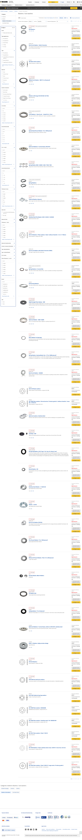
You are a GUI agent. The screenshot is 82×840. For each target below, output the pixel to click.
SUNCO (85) (5, 286)
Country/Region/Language (9, 830)
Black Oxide (5, 92)
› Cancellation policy (66, 829)
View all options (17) (5, 102)
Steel (4, 72)
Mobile (38, 817)
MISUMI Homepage (4, 11)
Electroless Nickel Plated (7, 94)
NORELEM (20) (5, 290)
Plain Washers (5, 38)
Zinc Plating (5, 100)
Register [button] (53, 2)
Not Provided (5, 90)
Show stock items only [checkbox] (7, 32)
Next (80, 21)
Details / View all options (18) (7, 239)
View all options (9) (5, 84)
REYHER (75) (5, 288)
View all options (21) (5, 185)
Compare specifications (76, 17)
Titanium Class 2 (6, 78)
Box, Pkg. (4, 215)
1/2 (3, 181)
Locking (4, 44)
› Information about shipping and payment (49, 830)
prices (57, 17)
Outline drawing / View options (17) (7, 65)
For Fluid (4, 46)
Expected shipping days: (52, 21)
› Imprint (43, 829)
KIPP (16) (4, 294)
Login (62, 2)
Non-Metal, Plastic (6, 23)
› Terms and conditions (50, 829)
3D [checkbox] (3, 304)
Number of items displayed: (23, 21)
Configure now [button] (76, 38)
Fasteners (11, 11)
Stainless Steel (5, 74)
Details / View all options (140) (7, 206)
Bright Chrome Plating (6, 98)
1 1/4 (4, 177)
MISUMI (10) (5, 284)
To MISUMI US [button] (73, 8)
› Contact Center (74, 829)
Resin (4, 76)
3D (33, 30)
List (62, 17)
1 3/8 (4, 183)
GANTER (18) (5, 292)
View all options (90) (5, 143)
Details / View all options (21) (7, 164)
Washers (15, 11)
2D (31, 30)
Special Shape (5, 42)
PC (43, 817)
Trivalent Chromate (6, 96)
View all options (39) (5, 296)
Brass (4, 82)
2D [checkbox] (3, 301)
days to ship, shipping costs (49, 17)
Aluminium (5, 80)
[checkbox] (8, 38)
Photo (67, 17)
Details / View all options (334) (7, 122)
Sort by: (35, 21)
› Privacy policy (58, 829)
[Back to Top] (80, 832)
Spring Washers (5, 40)
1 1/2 (4, 175)
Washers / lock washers (7, 20)
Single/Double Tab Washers (7, 62)
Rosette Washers (6, 60)
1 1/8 (4, 179)
